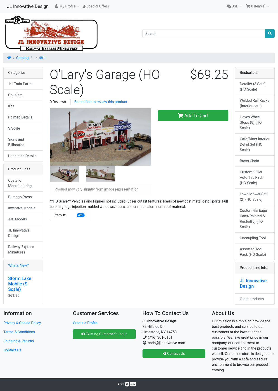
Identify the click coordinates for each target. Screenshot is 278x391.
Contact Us (12, 350)
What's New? (18, 265)
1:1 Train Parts (19, 84)
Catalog (22, 58)
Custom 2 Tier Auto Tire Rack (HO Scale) (251, 177)
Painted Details (20, 117)
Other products (252, 299)
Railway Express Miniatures (21, 249)
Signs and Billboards (16, 142)
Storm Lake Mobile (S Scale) (19, 284)
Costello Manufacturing (20, 183)
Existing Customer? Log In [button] (104, 334)
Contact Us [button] (174, 353)
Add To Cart (193, 115)
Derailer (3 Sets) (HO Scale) (253, 87)
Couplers (15, 95)
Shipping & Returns (18, 341)
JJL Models (17, 219)
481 (42, 58)
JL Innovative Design (28, 6)
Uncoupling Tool (253, 238)
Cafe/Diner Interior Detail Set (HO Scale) (254, 144)
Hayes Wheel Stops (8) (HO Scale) (251, 122)
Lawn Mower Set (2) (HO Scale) (253, 197)
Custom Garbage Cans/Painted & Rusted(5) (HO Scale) (253, 218)
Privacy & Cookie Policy (22, 323)
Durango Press (20, 197)
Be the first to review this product (100, 102)
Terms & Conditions (19, 332)
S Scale (14, 128)
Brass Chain (249, 161)
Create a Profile (85, 323)
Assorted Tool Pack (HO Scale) (253, 252)
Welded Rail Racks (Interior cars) (254, 103)
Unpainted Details (22, 156)
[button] (66, 6)
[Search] (204, 33)
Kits (11, 106)
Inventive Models (21, 208)
